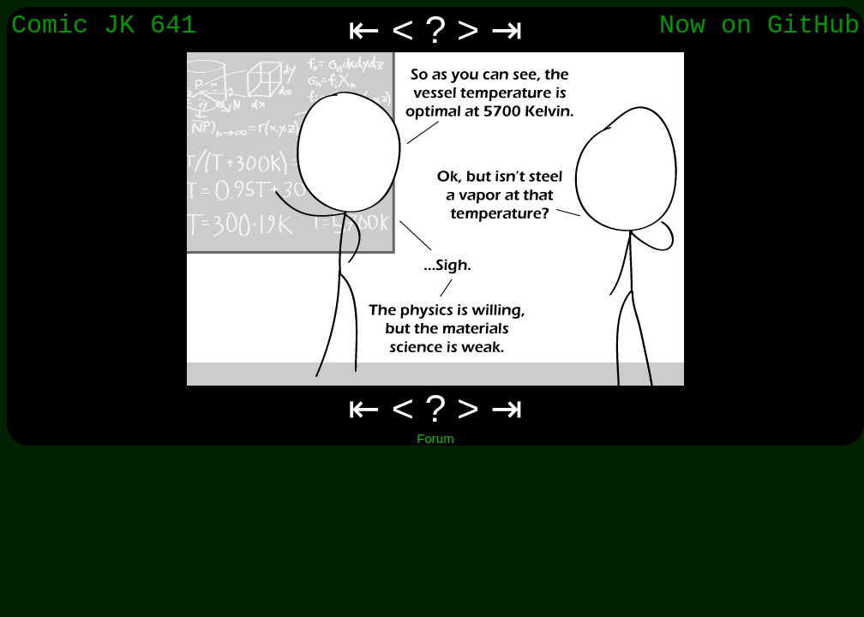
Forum (435, 438)
